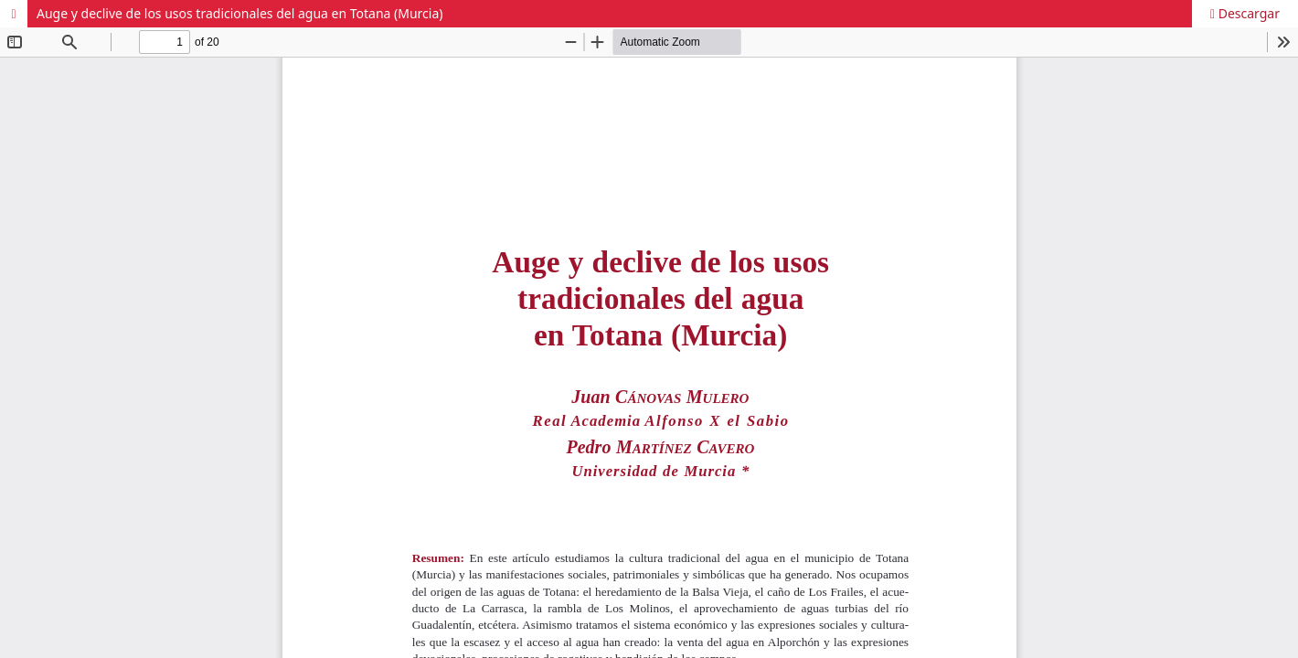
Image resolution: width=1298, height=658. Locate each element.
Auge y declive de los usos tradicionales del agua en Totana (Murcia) (239, 13)
